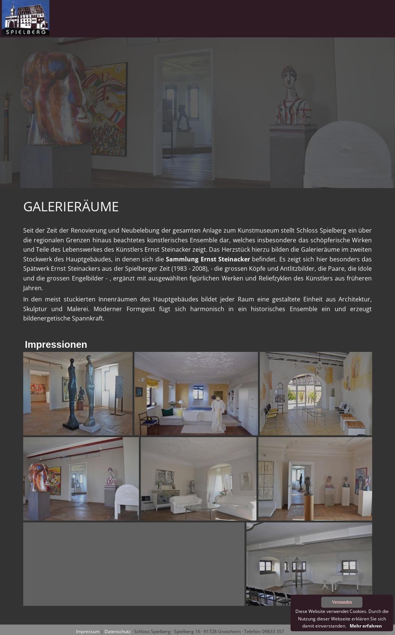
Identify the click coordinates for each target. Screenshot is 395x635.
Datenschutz (117, 631)
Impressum (88, 631)
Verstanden (342, 602)
